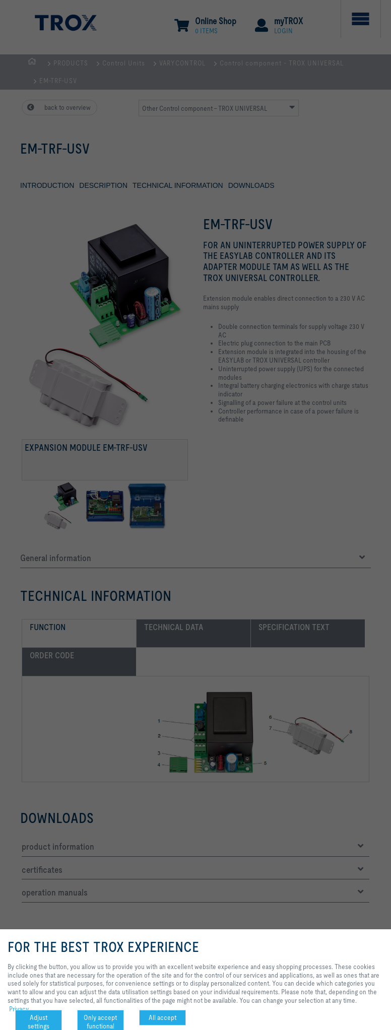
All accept (162, 1017)
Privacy (19, 1009)
